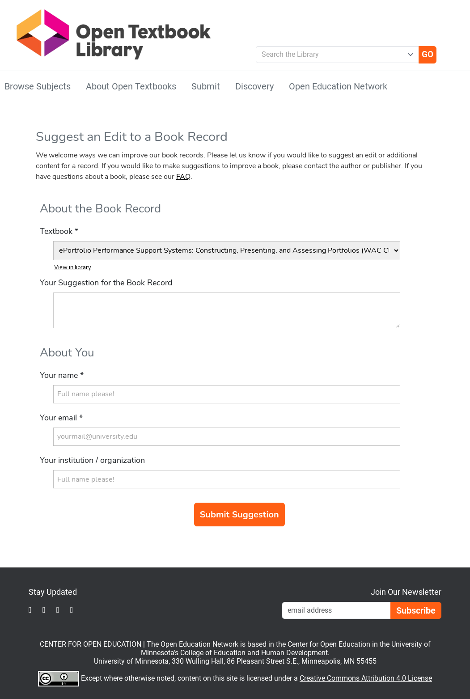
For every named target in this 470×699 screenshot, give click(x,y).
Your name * (62, 375)
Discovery (254, 86)
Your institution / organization (92, 460)
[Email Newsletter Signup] (336, 610)
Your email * (61, 417)
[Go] (427, 54)
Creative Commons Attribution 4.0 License (366, 678)
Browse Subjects (37, 86)
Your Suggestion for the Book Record (106, 282)
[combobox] (334, 54)
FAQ (183, 177)
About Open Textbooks (131, 86)
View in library (72, 267)
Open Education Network (338, 86)
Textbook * (59, 231)
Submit (205, 86)
